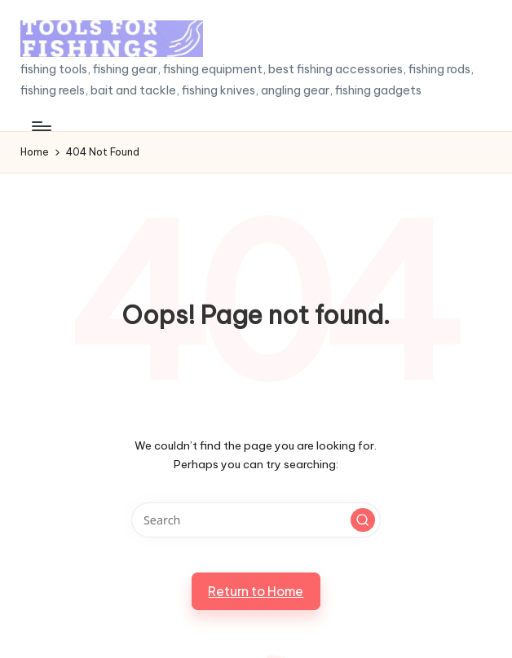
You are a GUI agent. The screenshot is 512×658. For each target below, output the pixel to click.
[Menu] (40, 126)
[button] (363, 520)
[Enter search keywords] (255, 519)
